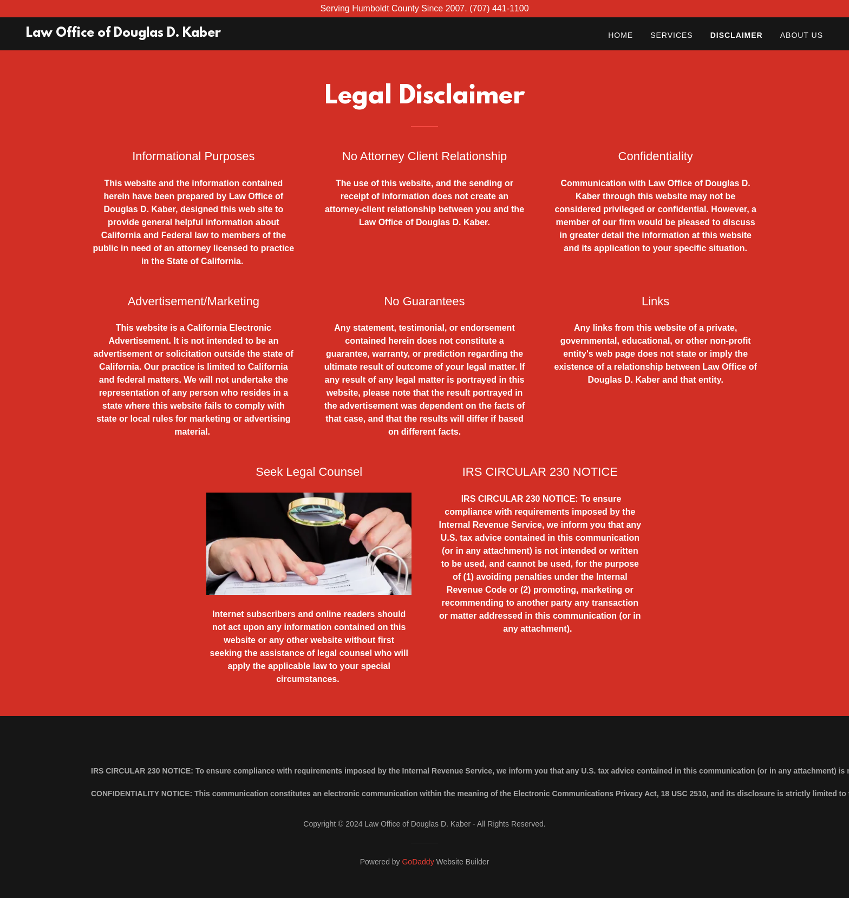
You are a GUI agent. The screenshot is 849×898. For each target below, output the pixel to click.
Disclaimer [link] (736, 35)
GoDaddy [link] (418, 861)
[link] (123, 33)
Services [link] (671, 35)
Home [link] (620, 35)
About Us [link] (801, 35)
